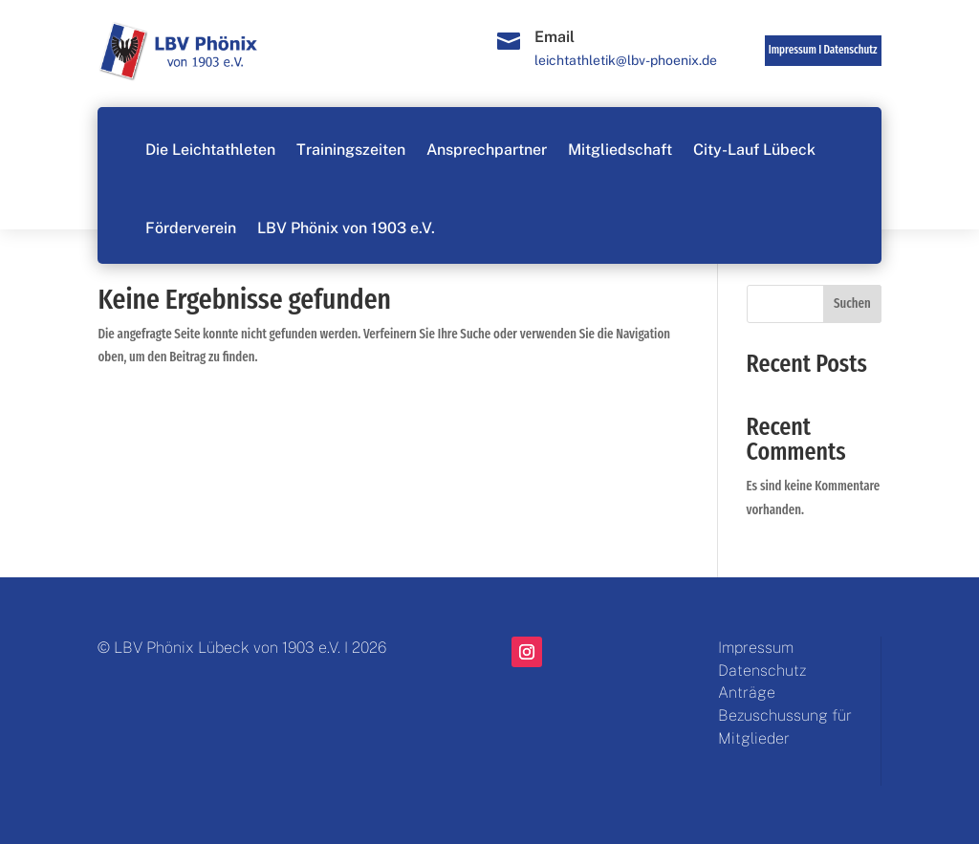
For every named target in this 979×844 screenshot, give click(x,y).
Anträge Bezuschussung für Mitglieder (785, 715)
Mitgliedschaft (620, 150)
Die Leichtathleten (210, 150)
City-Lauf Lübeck (754, 150)
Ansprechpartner (486, 150)
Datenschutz (850, 49)
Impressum (756, 647)
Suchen (852, 303)
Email (554, 37)
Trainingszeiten (350, 150)
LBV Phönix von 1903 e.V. (346, 228)
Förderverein (190, 228)
